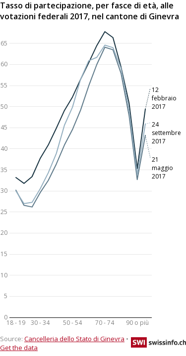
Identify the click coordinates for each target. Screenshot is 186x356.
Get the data (19, 347)
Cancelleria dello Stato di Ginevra (74, 338)
